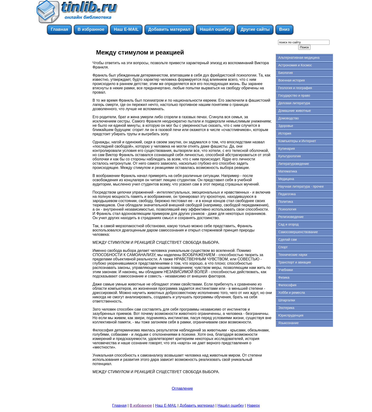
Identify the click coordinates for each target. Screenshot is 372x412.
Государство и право (294, 95)
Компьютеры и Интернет (297, 141)
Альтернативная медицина (299, 57)
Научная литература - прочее (301, 186)
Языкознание (288, 323)
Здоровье (285, 126)
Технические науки (292, 255)
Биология (285, 73)
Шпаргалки (286, 300)
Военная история (291, 80)
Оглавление (182, 388)
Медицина (286, 179)
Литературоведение (293, 164)
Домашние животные (294, 111)
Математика (287, 171)
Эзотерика (286, 308)
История (284, 133)
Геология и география (295, 88)
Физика (283, 277)
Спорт (283, 247)
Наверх (253, 405)
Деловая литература (294, 103)
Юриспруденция (290, 315)
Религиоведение (291, 217)
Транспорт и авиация (294, 262)
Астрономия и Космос (295, 65)
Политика (285, 202)
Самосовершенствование (298, 232)
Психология (287, 209)
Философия (287, 285)
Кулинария (286, 148)
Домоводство (288, 118)
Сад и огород (288, 224)
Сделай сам (287, 239)
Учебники (285, 270)
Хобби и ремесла (291, 292)
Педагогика (287, 194)
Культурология (289, 156)
